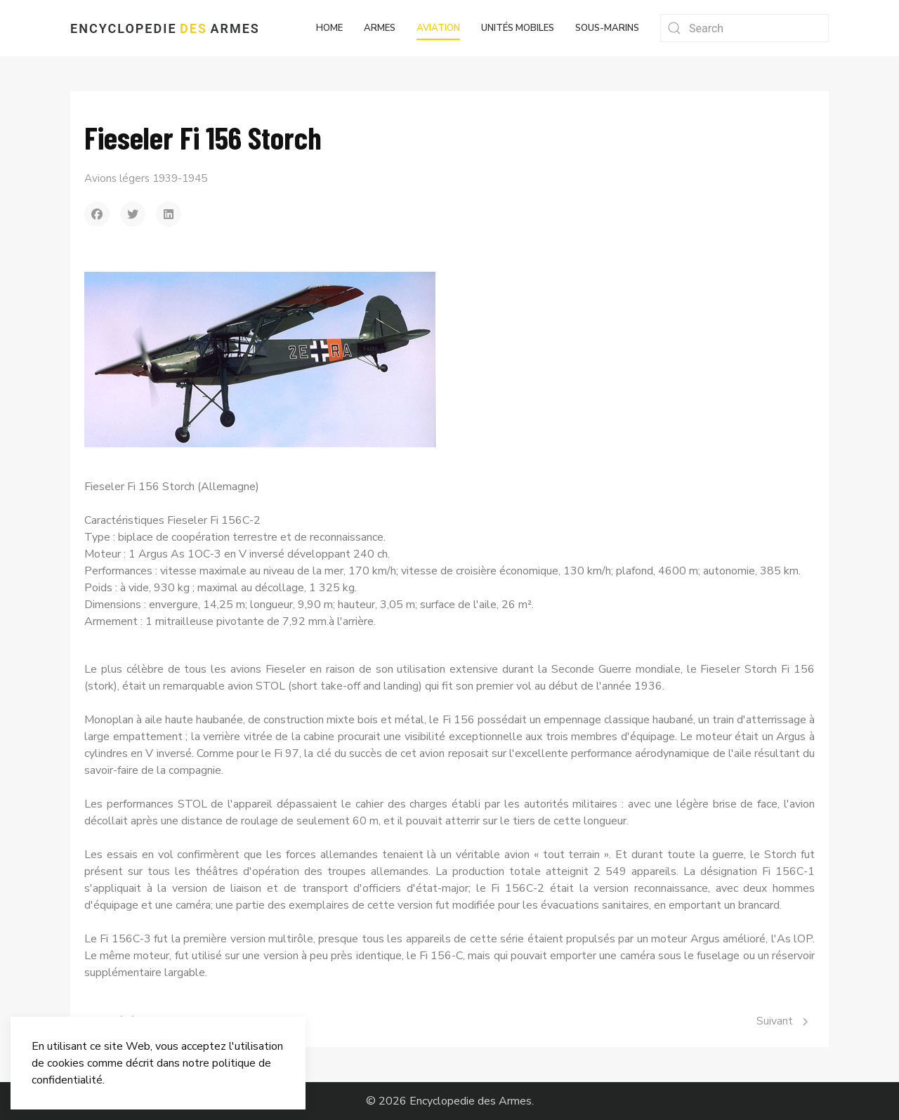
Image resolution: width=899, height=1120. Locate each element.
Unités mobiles (517, 28)
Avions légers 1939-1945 (145, 178)
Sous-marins (607, 28)
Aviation (438, 28)
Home (329, 28)
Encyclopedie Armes (165, 28)
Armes (379, 28)
